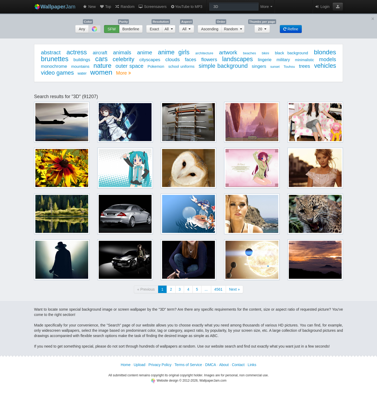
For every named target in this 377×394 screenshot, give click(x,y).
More (123, 73)
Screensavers (152, 6)
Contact (238, 365)
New (89, 6)
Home (125, 365)
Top (105, 6)
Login (322, 6)
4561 (218, 289)
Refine (290, 29)
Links (252, 365)
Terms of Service (188, 365)
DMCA (210, 365)
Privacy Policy (159, 365)
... (206, 289)
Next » (234, 289)
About (224, 365)
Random (125, 6)
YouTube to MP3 (186, 6)
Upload (139, 365)
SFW (111, 29)
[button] (338, 7)
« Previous (146, 289)
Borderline (130, 29)
